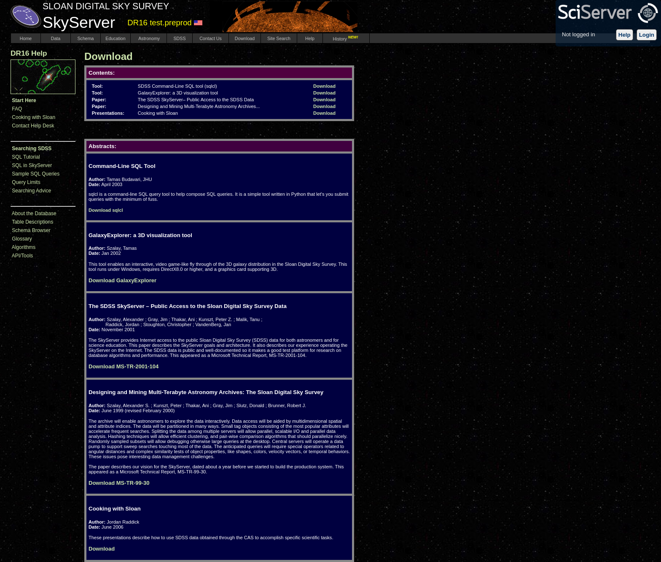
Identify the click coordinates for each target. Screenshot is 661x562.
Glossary (22, 239)
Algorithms (24, 247)
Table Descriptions (32, 222)
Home (25, 38)
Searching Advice (31, 191)
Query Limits (26, 182)
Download (244, 38)
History (346, 38)
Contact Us (210, 38)
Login (646, 35)
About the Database (34, 213)
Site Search (279, 38)
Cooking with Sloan (33, 117)
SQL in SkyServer (32, 165)
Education (115, 38)
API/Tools (22, 256)
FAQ (17, 109)
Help (624, 35)
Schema (85, 38)
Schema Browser (31, 230)
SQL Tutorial (26, 157)
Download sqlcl (106, 210)
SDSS (179, 38)
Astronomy (148, 38)
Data (55, 38)
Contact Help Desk (33, 126)
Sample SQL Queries (35, 174)
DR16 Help (29, 53)
